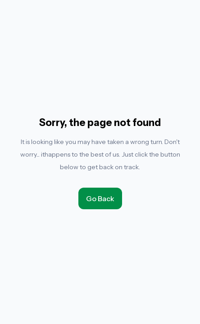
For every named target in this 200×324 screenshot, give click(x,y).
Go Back (100, 198)
